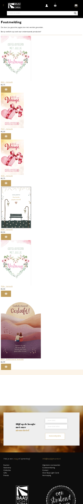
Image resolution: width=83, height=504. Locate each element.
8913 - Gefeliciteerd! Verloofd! (12, 360)
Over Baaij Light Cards (50, 473)
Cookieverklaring (48, 468)
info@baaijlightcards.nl (51, 459)
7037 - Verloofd (7, 129)
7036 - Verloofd (7, 287)
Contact (45, 470)
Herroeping (46, 475)
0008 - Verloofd (7, 230)
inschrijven (55, 436)
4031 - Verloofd (7, 82)
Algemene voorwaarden (51, 465)
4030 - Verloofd (7, 176)
